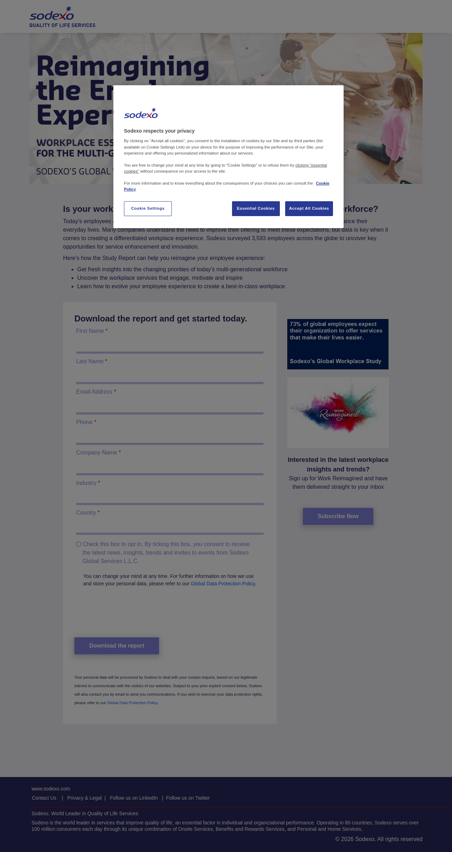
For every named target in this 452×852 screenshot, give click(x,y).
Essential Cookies (256, 208)
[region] (228, 156)
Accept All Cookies (309, 208)
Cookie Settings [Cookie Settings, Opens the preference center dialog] (148, 208)
